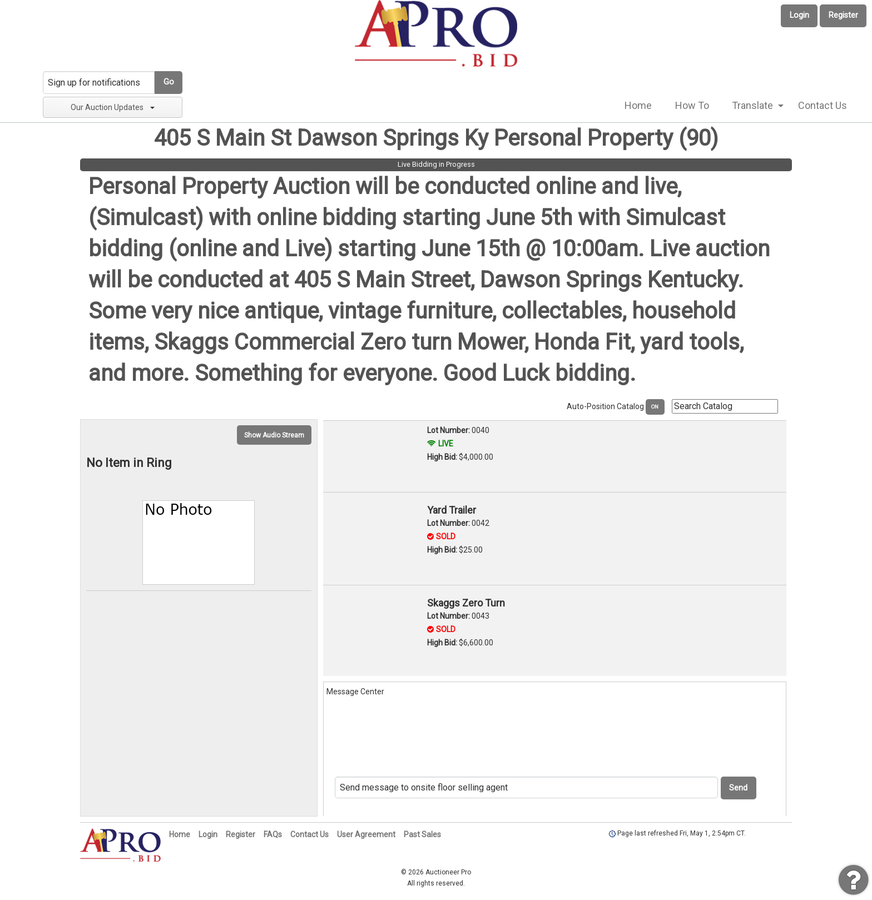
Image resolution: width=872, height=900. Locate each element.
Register (843, 15)
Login (799, 15)
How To (692, 105)
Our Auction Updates (113, 107)
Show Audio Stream (274, 435)
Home (638, 105)
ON (654, 407)
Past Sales (422, 834)
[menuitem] (638, 106)
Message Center (355, 691)
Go (169, 82)
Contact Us (822, 105)
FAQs (273, 834)
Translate (752, 105)
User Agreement (366, 834)
